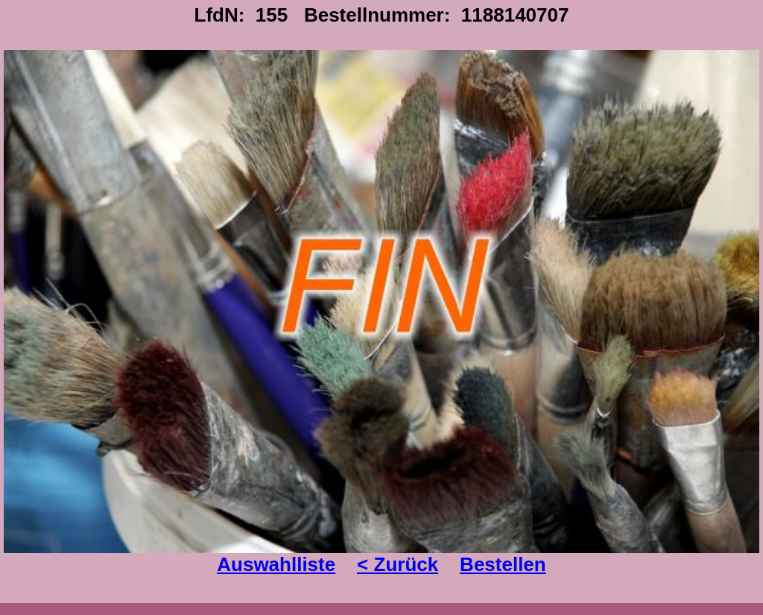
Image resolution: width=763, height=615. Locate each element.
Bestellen (503, 564)
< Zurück (397, 564)
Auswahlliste (276, 564)
